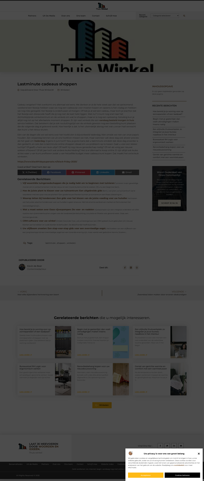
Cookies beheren (182, 477)
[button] (198, 455)
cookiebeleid (179, 467)
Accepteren (146, 477)
